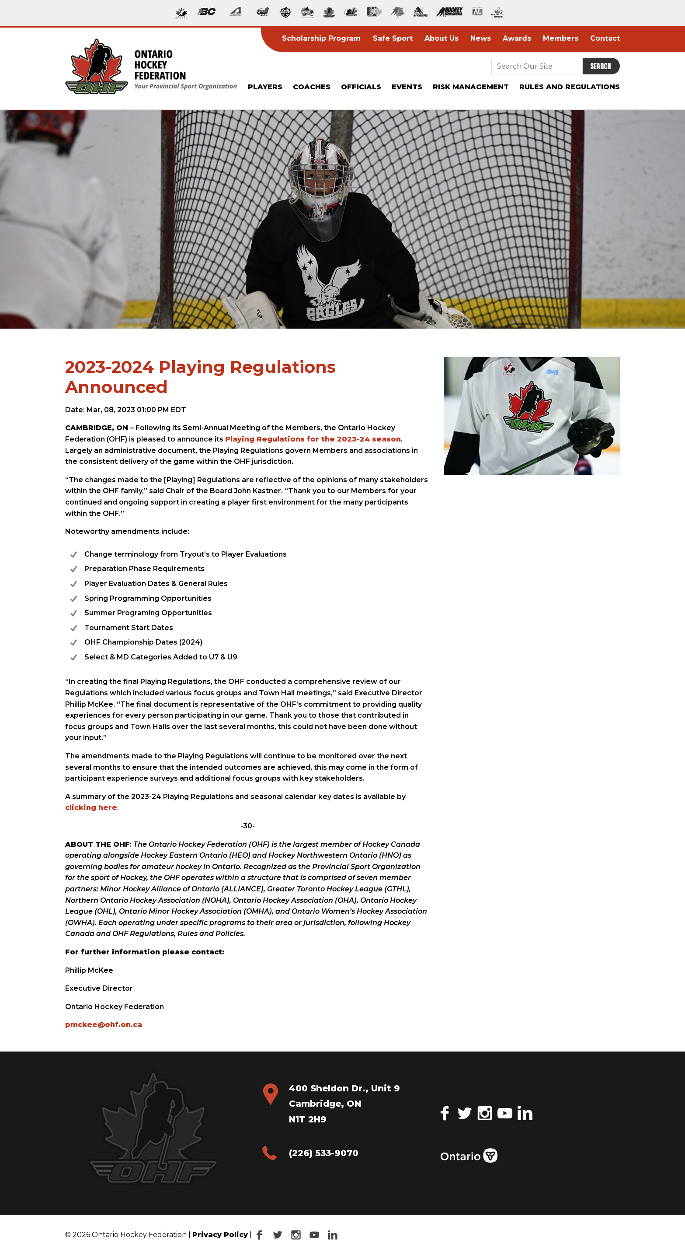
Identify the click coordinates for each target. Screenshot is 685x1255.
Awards (514, 38)
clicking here (91, 807)
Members (558, 38)
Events (407, 87)
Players (265, 87)
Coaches (311, 87)
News (478, 38)
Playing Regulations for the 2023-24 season (313, 439)
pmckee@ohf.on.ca (103, 1024)
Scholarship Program (319, 38)
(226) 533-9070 (323, 1153)
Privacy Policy (220, 1234)
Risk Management (471, 87)
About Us (439, 38)
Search (600, 66)
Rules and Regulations (569, 87)
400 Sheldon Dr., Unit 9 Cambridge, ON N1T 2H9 (344, 1104)
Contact (603, 38)
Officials (361, 87)
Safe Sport (390, 38)
